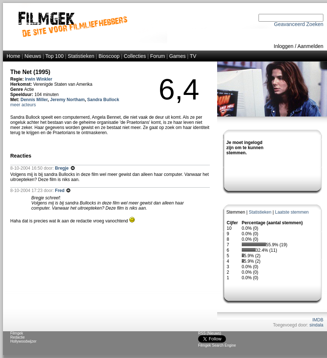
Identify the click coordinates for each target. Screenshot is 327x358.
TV (193, 56)
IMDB (317, 319)
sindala (316, 325)
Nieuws (33, 56)
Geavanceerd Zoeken (298, 24)
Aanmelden (310, 46)
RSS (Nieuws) (209, 333)
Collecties (135, 56)
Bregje (62, 168)
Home (13, 56)
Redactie (17, 337)
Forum (157, 56)
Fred (60, 190)
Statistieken (81, 56)
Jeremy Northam (67, 99)
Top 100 (54, 56)
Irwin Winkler (38, 79)
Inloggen (284, 46)
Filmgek (16, 333)
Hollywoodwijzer (23, 341)
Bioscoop (109, 56)
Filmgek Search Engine (217, 345)
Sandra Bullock (103, 99)
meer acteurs (23, 104)
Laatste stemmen (292, 212)
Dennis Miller (34, 99)
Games (177, 56)
